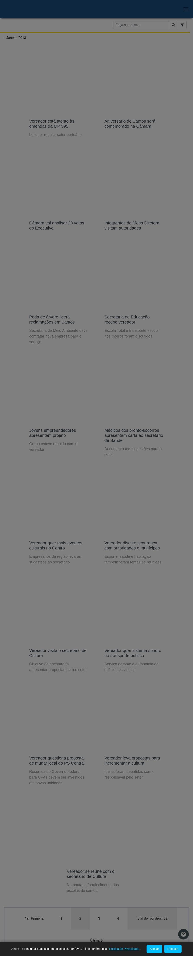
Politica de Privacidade (124, 948)
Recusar (172, 948)
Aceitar (154, 948)
